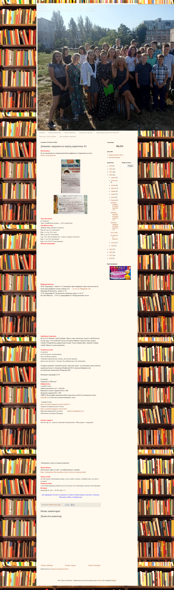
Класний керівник (114, 157)
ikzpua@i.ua (45, 397)
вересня (113, 188)
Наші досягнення (55, 132)
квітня (113, 197)
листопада (114, 180)
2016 (111, 258)
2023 (111, 166)
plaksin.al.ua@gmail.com (75, 411)
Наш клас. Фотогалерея (47, 136)
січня (113, 245)
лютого (113, 242)
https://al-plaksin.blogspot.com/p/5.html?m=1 (55, 404)
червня (113, 191)
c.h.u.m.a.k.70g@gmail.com (81, 289)
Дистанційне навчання (68, 136)
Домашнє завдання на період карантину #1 (114, 226)
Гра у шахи (114, 232)
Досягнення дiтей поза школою (107, 132)
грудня (113, 177)
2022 (111, 169)
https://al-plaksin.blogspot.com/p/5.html (54, 409)
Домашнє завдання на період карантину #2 (114, 216)
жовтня (113, 185)
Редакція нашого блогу (116, 155)
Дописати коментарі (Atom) (59, 569)
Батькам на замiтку (86, 132)
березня (113, 200)
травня (113, 194)
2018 (111, 252)
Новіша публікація (47, 565)
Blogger (113, 580)
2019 (111, 249)
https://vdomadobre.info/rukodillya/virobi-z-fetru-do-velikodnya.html (63, 472)
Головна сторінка (70, 565)
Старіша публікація (94, 565)
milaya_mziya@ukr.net (48, 155)
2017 (111, 255)
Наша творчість (70, 132)
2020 (111, 175)
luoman (99, 580)
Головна (42, 132)
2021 (111, 172)
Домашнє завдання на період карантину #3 (114, 206)
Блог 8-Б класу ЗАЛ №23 (67, 9)
